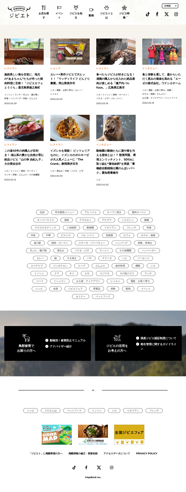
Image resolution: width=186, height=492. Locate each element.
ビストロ (66, 235)
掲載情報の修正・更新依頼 (83, 453)
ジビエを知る (75, 15)
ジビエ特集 (124, 15)
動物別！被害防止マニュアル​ (68, 340)
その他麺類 (125, 250)
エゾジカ (104, 273)
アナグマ (106, 220)
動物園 (90, 227)
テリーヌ (107, 258)
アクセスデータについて (117, 453)
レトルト (115, 281)
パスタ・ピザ (82, 250)
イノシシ (39, 273)
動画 (91, 15)
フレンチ (131, 227)
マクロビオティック (45, 227)
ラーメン (104, 250)
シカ (153, 265)
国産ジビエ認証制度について (158, 338)
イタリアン (110, 227)
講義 (146, 220)
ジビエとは (51, 410)
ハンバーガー (149, 250)
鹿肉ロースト (139, 212)
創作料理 (120, 265)
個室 (66, 220)
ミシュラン (60, 281)
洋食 (33, 235)
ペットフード (103, 296)
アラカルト (85, 220)
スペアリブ (37, 265)
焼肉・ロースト (59, 242)
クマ (56, 273)
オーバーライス (45, 220)
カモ (87, 273)
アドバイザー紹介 (61, 346)
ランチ (148, 273)
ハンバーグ (121, 242)
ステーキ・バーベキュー (92, 242)
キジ (71, 273)
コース (39, 281)
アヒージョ (91, 212)
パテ (89, 258)
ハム (124, 258)
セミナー (80, 296)
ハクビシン (128, 220)
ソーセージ (143, 258)
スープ (81, 265)
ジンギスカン (60, 265)
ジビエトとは (106, 15)
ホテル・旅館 (148, 235)
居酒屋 (109, 235)
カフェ (127, 235)
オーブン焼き (114, 212)
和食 (149, 227)
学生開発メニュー (64, 212)
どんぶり (100, 265)
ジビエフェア (75, 288)
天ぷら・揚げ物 (38, 250)
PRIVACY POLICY (146, 453)
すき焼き (72, 258)
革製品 (96, 288)
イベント (59, 15)
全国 (55, 288)
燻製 (137, 265)
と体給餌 (71, 227)
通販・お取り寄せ (140, 281)
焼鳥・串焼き (145, 242)
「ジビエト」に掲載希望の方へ (46, 453)
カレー (40, 258)
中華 (48, 235)
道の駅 (37, 242)
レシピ (39, 288)
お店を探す (44, 15)
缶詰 (42, 212)
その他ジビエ (127, 273)
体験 (113, 288)
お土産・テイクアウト (88, 281)
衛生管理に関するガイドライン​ (158, 346)
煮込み (60, 250)
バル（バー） (88, 235)
